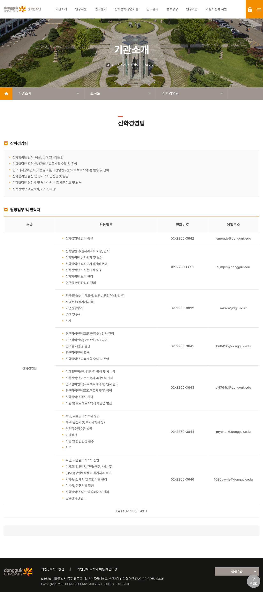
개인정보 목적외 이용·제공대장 (97, 569)
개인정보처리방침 (52, 569)
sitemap (259, 9)
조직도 (134, 65)
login (250, 9)
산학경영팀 (150, 65)
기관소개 (120, 65)
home (6, 93)
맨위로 (253, 583)
